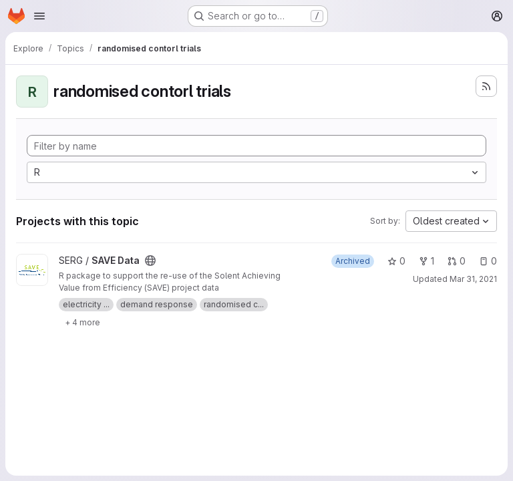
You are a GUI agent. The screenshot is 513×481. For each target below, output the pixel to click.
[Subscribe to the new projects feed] (486, 86)
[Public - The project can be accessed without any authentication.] (150, 260)
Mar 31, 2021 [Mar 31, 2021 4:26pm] (473, 279)
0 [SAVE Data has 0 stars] (396, 261)
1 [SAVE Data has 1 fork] (426, 261)
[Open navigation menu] (39, 16)
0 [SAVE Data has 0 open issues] (488, 261)
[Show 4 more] (82, 322)
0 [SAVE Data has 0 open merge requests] (457, 261)
